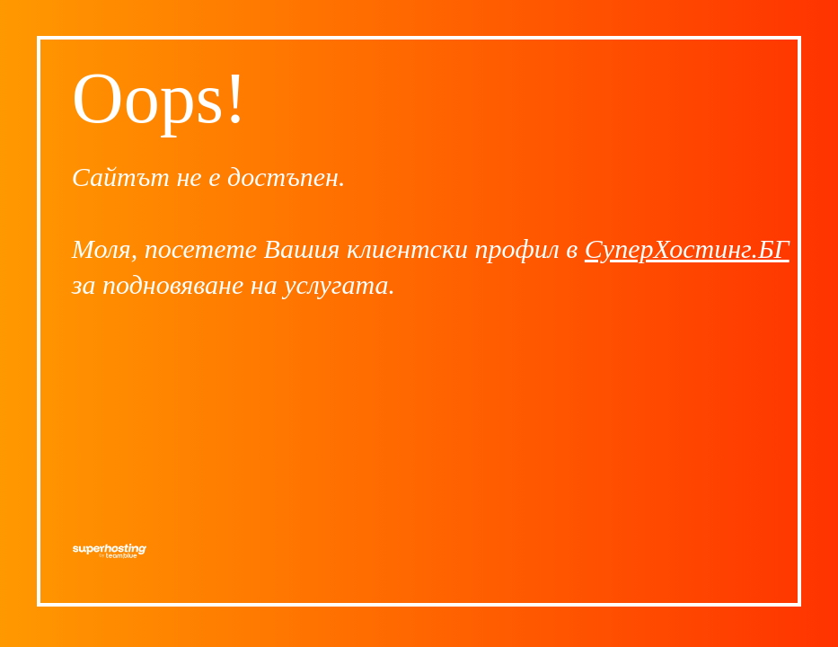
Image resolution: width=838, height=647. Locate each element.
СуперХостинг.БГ (687, 248)
